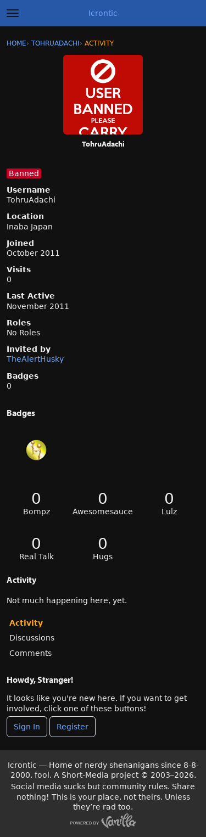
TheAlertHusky (35, 359)
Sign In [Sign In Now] (27, 726)
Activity (26, 623)
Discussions (31, 637)
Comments (30, 653)
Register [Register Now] (72, 726)
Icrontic (103, 13)
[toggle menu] (13, 13)
